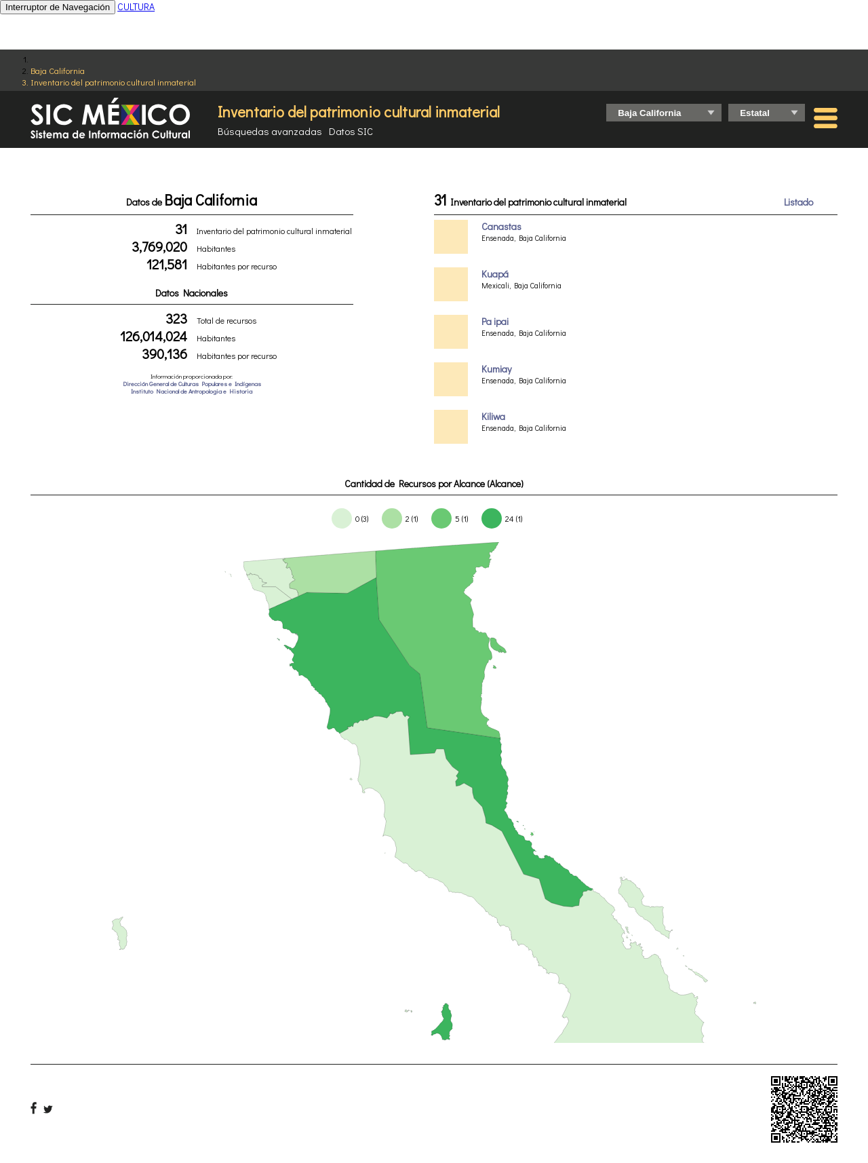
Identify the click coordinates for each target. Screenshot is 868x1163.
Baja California (58, 70)
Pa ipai (495, 321)
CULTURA (136, 6)
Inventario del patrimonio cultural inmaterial (113, 82)
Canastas (501, 226)
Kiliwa (493, 416)
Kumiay (496, 368)
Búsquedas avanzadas (270, 131)
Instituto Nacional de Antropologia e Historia (191, 391)
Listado (798, 201)
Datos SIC (351, 131)
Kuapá (495, 273)
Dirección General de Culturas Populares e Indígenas (192, 383)
